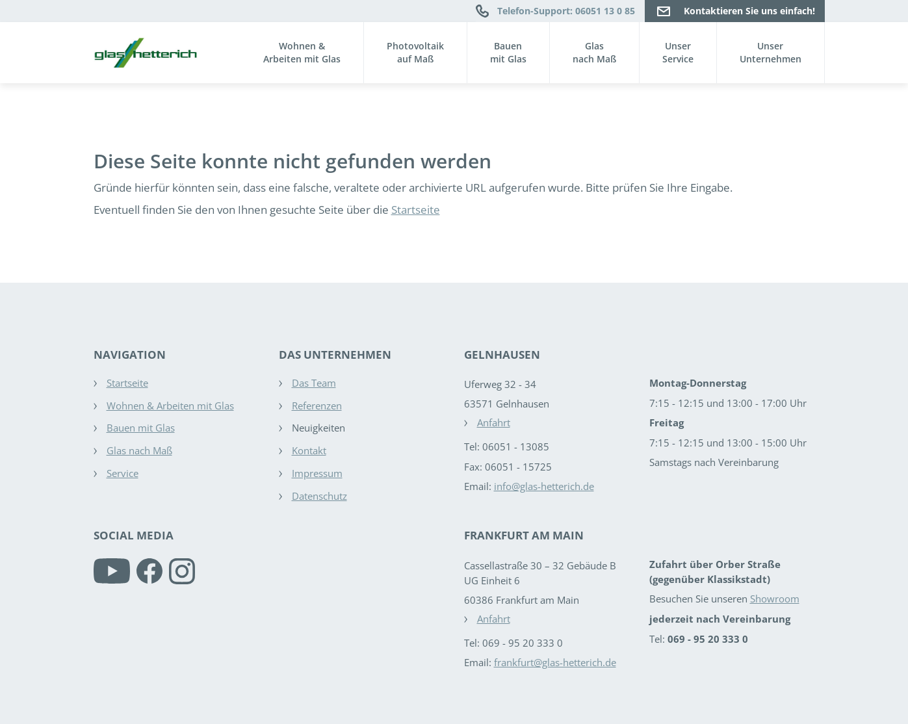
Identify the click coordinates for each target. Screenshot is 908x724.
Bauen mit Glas (141, 427)
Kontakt (309, 450)
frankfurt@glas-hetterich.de (555, 662)
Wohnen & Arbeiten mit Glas (170, 405)
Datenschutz (319, 495)
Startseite (415, 209)
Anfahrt (493, 422)
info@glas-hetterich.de (544, 486)
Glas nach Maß (139, 450)
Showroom (774, 598)
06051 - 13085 (515, 446)
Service (122, 473)
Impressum (317, 473)
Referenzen (317, 405)
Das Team (314, 382)
